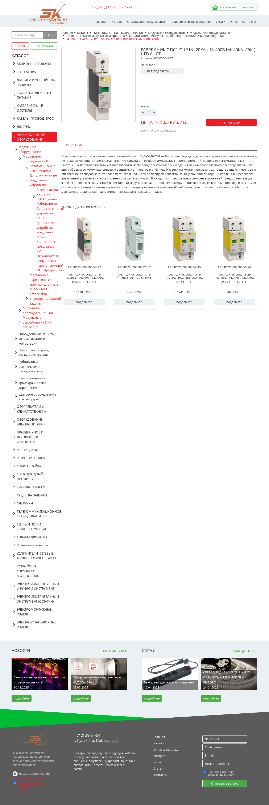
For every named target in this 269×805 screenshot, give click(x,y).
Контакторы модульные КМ (46, 246)
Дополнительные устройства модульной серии (47, 230)
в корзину (231, 122)
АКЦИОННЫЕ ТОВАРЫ (34, 64)
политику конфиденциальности (221, 773)
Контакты (249, 22)
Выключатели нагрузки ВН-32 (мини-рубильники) (47, 196)
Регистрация (44, 46)
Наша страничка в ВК (34, 774)
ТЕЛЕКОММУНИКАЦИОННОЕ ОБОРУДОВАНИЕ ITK (37, 513)
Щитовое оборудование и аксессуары (37, 396)
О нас (233, 22)
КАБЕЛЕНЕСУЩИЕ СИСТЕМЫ (30, 107)
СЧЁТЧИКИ (25, 503)
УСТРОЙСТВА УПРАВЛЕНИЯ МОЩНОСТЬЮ (28, 571)
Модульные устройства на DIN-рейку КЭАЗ (37, 322)
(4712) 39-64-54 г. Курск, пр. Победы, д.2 (96, 738)
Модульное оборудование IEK (36, 158)
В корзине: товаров (236, 7)
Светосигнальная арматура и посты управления (32, 383)
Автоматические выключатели (42, 168)
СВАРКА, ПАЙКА (29, 466)
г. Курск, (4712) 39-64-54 (111, 7)
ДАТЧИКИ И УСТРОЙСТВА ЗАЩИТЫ (36, 82)
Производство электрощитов (190, 22)
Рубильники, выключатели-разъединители (30, 366)
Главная (101, 22)
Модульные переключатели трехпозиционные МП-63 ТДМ (43, 282)
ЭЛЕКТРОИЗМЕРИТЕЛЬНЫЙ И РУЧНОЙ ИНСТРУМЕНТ (37, 586)
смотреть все (115, 650)
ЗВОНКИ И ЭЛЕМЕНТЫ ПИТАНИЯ (34, 95)
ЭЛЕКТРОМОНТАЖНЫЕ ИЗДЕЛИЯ (34, 611)
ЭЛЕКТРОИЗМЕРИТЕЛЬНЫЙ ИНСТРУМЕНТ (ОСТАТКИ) (37, 598)
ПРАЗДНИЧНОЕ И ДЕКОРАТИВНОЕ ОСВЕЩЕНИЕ (30, 437)
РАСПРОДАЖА (27, 450)
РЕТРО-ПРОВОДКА (31, 458)
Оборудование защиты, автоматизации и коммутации (36, 338)
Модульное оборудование (29, 149)
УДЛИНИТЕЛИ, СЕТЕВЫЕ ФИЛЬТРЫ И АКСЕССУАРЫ (36, 555)
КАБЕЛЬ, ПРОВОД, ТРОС (35, 118)
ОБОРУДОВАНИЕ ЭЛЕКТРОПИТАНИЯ (31, 421)
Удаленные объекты (32, 545)
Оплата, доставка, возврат (146, 22)
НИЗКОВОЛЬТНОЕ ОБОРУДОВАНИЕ (31, 137)
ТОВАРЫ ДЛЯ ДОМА (32, 537)
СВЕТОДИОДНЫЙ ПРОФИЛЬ (30, 476)
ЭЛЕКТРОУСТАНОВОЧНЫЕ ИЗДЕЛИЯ (36, 624)
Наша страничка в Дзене (31, 779)
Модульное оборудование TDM (38, 310)
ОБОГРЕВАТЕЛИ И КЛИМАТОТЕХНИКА (31, 408)
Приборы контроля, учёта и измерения (33, 352)
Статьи (158, 768)
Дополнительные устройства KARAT (47, 213)
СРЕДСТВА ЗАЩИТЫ (32, 495)
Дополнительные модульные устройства (43, 180)
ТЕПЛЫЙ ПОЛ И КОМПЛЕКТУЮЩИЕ (32, 526)
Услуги (220, 22)
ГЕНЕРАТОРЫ (27, 72)
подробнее (84, 302)
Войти (20, 46)
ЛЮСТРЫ (24, 126)
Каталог (117, 22)
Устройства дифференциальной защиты (43, 298)
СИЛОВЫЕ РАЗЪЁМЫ (32, 487)
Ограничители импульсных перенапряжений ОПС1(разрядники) (47, 263)
